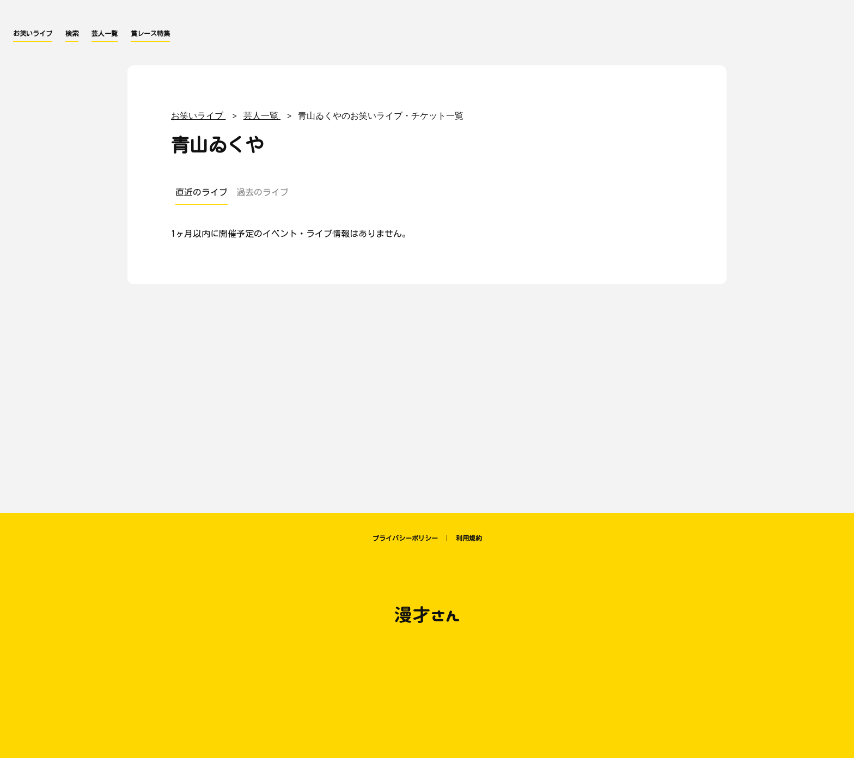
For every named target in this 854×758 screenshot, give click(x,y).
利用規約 (469, 538)
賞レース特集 (150, 33)
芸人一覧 (104, 33)
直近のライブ (201, 192)
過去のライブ (262, 192)
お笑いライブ (32, 33)
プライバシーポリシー (405, 538)
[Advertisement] (427, 393)
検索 (71, 33)
